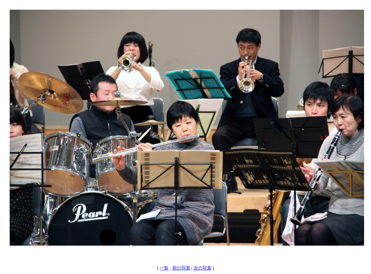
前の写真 (181, 268)
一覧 (164, 268)
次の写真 (202, 268)
